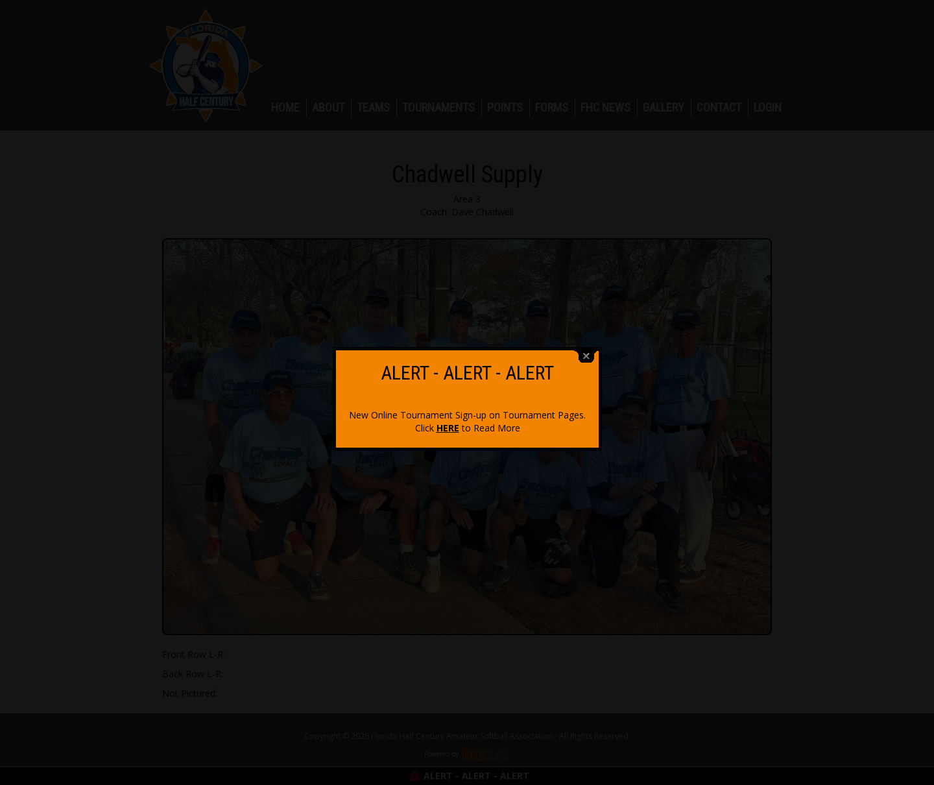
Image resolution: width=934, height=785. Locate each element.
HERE (448, 423)
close (586, 351)
